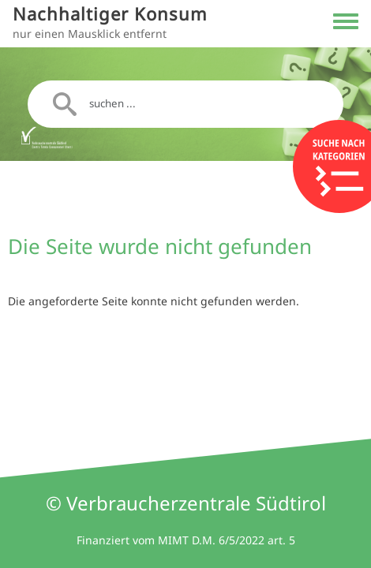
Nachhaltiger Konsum (110, 14)
